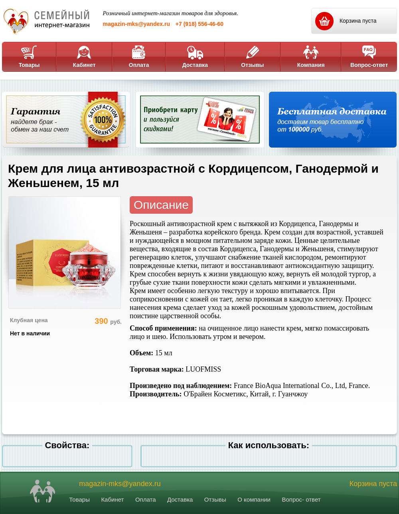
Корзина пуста (373, 484)
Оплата (139, 56)
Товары (29, 56)
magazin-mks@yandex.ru (136, 24)
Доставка (195, 56)
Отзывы (252, 56)
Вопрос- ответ (301, 499)
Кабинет (84, 56)
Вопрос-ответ (369, 56)
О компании (254, 499)
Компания (311, 56)
